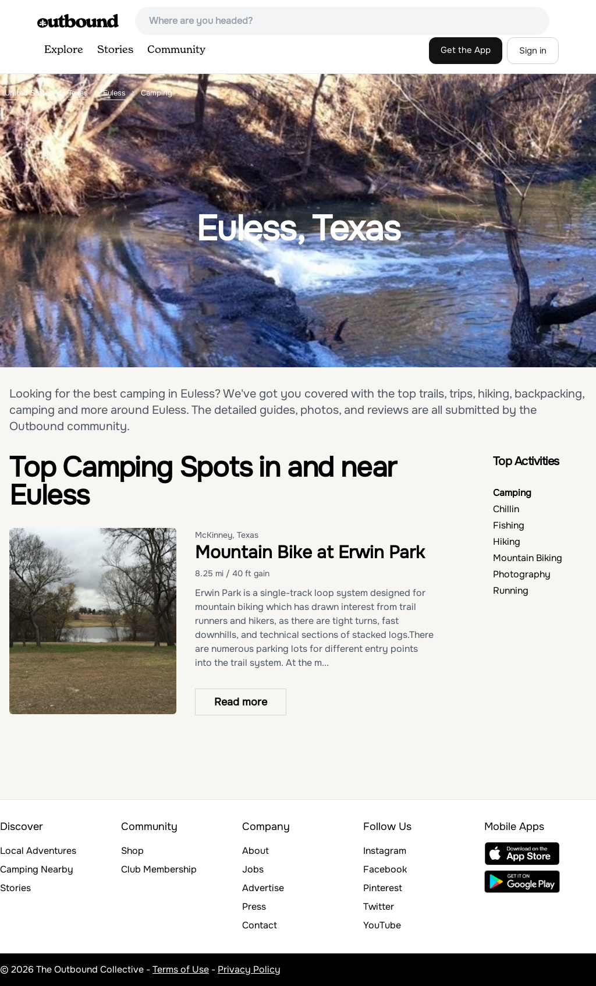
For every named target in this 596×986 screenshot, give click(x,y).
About (255, 851)
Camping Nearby (36, 869)
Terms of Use (180, 969)
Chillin (506, 509)
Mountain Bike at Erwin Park (310, 552)
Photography (522, 574)
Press (254, 906)
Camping (512, 493)
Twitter (378, 906)
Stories (115, 50)
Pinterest (382, 888)
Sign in (533, 50)
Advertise (263, 888)
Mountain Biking (527, 558)
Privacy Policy (249, 969)
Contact (259, 925)
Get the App (466, 50)
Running (510, 590)
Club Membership (159, 869)
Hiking (506, 541)
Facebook (385, 869)
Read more (240, 702)
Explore (63, 50)
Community (176, 50)
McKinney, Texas (226, 535)
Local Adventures (38, 851)
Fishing (508, 525)
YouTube (382, 925)
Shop (132, 851)
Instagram (384, 851)
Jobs (253, 869)
